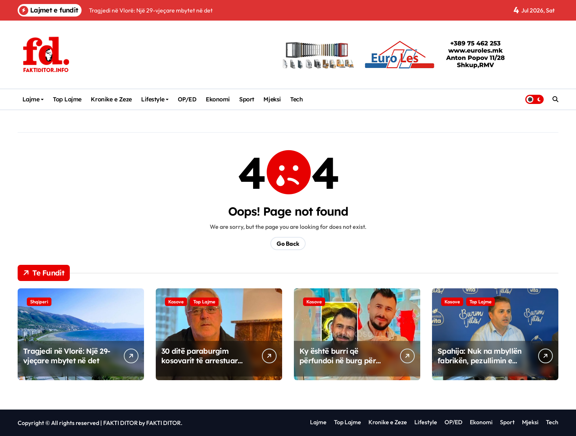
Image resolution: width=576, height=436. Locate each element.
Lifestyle (155, 99)
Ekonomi (218, 99)
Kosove (176, 302)
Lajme (33, 99)
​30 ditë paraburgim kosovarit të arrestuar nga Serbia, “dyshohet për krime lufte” (199, 365)
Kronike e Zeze (111, 99)
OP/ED (187, 99)
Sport (246, 99)
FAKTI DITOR (120, 422)
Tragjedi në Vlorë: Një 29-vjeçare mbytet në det (66, 355)
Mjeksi (272, 99)
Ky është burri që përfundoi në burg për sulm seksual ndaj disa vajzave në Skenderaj (338, 365)
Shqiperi (39, 302)
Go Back (288, 243)
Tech (296, 99)
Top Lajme (67, 99)
